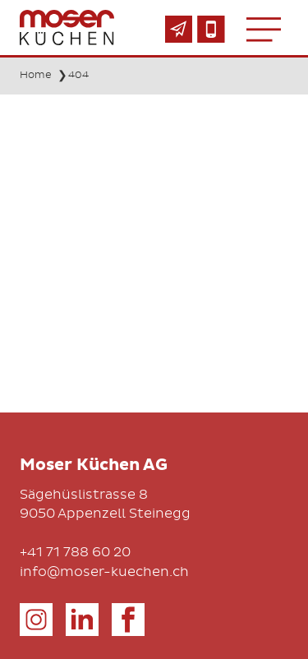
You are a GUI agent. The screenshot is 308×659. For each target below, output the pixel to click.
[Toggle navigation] (263, 29)
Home (36, 75)
